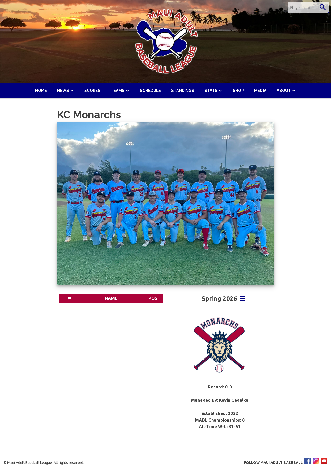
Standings (182, 90)
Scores (92, 90)
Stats (211, 90)
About (284, 90)
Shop (238, 90)
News (63, 90)
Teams (117, 90)
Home (41, 90)
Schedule (150, 90)
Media (260, 90)
